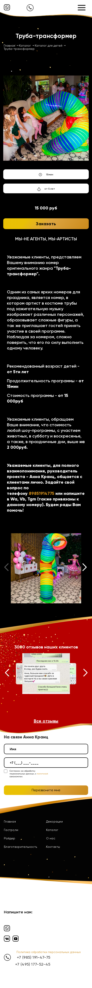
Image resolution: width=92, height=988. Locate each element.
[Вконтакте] (7, 939)
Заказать (46, 223)
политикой (42, 773)
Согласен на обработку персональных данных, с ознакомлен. (29, 774)
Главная (10, 821)
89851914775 (41, 493)
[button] (85, 568)
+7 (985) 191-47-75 (33, 957)
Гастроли (11, 830)
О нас (50, 838)
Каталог (52, 830)
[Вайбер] (7, 7)
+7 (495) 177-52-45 (32, 964)
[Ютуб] (16, 939)
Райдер (9, 838)
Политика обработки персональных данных (48, 952)
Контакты (53, 846)
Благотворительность (20, 846)
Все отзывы (46, 721)
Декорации (54, 821)
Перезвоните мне (46, 790)
